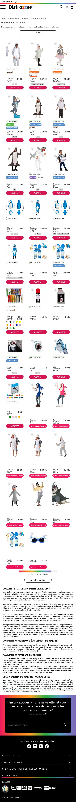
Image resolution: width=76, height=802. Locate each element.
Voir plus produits (38, 580)
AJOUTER (15, 87)
